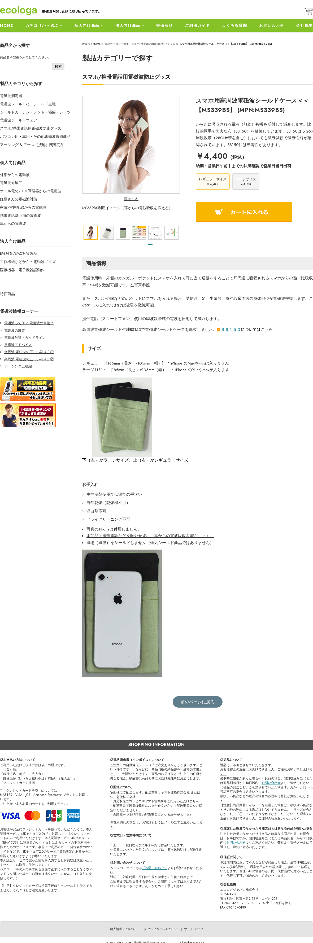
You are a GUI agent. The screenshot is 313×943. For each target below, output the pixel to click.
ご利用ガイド (197, 25)
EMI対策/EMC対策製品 (18, 253)
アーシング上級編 (18, 366)
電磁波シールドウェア (18, 120)
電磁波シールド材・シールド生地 (28, 104)
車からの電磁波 (13, 223)
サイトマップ (193, 929)
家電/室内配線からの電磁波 (23, 207)
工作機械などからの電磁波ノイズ (28, 261)
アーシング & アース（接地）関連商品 (32, 144)
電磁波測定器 (11, 95)
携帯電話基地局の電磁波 (20, 215)
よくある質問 (234, 25)
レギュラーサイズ (213, 182)
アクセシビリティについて (160, 929)
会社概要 (304, 25)
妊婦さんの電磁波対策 (18, 199)
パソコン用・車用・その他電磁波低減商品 (35, 136)
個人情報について (122, 929)
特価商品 (164, 25)
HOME (6, 25)
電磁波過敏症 (11, 182)
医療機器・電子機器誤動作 (22, 270)
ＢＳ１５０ (231, 329)
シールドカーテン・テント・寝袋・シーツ (35, 112)
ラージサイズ (246, 182)
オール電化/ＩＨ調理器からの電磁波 (30, 191)
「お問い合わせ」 (154, 868)
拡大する (131, 198)
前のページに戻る (198, 702)
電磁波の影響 (14, 330)
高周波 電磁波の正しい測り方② (29, 359)
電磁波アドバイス (18, 344)
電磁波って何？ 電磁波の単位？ (29, 323)
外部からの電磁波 (15, 174)
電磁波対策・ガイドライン (25, 337)
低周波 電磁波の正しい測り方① (29, 351)
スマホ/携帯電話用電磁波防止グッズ (30, 128)
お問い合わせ (271, 25)
